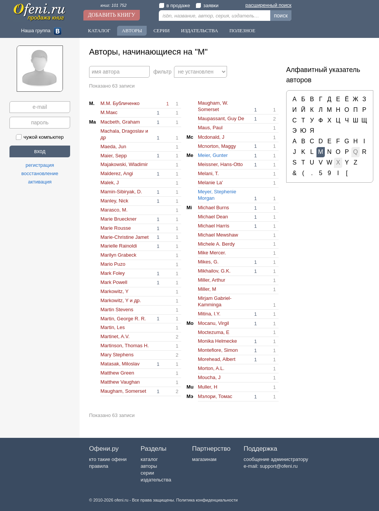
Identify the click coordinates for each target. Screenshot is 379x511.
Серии (161, 30)
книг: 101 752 (113, 5)
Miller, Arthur (211, 280)
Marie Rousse (115, 228)
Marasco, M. (114, 210)
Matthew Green (117, 373)
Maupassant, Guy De (221, 118)
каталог (149, 459)
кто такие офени (108, 459)
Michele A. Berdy (216, 244)
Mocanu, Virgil (213, 323)
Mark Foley (112, 273)
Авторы (132, 30)
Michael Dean (213, 216)
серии (147, 473)
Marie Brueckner (118, 219)
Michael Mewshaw (218, 235)
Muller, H (207, 387)
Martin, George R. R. (123, 318)
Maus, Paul (210, 127)
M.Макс (108, 112)
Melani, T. (208, 173)
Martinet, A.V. (115, 336)
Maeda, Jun (113, 146)
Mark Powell (113, 282)
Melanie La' (210, 182)
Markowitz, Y (114, 291)
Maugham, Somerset (123, 391)
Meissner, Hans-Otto (220, 164)
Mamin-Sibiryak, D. (121, 191)
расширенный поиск (268, 5)
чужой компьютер (40, 137)
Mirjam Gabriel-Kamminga (215, 301)
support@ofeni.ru (279, 466)
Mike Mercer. (212, 253)
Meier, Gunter (213, 155)
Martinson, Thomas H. (124, 345)
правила (98, 466)
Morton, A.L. (211, 368)
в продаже (174, 5)
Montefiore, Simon (218, 350)
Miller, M (207, 289)
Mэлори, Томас (215, 396)
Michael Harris (213, 226)
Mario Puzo (112, 264)
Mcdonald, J (211, 137)
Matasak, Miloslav (119, 364)
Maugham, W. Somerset (213, 106)
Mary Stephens (116, 354)
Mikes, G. (208, 262)
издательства (156, 480)
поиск (281, 16)
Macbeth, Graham (120, 122)
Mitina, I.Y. (209, 314)
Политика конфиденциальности (207, 500)
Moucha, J (209, 377)
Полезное (242, 30)
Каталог (99, 30)
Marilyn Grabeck (118, 255)
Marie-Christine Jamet (124, 237)
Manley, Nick (114, 201)
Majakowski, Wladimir (124, 164)
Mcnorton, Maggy (217, 146)
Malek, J (109, 182)
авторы (149, 466)
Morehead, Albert (216, 359)
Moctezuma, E (213, 332)
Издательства (199, 30)
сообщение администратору (276, 459)
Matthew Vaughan (120, 382)
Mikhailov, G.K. (214, 271)
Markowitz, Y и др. (120, 300)
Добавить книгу (111, 15)
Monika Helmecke (217, 341)
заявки (207, 5)
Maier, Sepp (113, 155)
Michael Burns (213, 207)
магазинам (204, 459)
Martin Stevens (116, 309)
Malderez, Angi (116, 173)
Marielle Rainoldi (118, 246)
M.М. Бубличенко (119, 103)
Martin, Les (112, 327)
